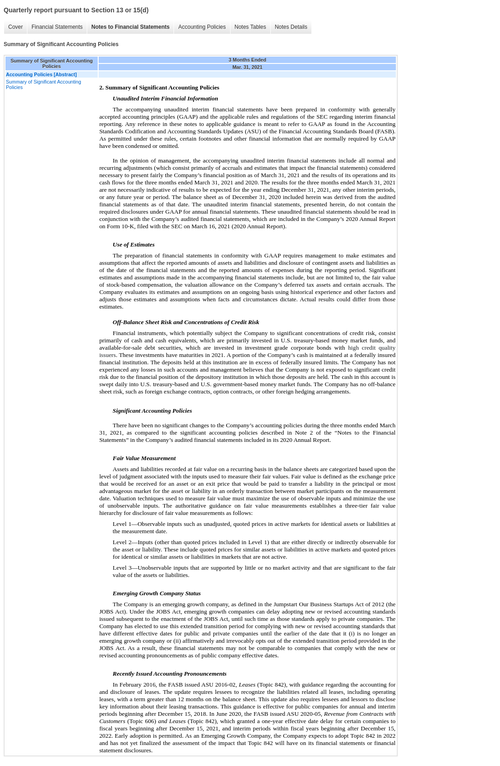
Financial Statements (57, 27)
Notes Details (291, 27)
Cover (15, 27)
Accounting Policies (202, 27)
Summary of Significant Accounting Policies (43, 84)
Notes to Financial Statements (130, 27)
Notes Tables (250, 27)
